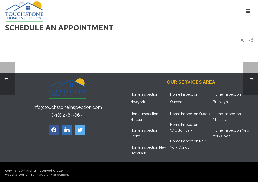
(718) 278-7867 (67, 115)
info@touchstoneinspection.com (67, 107)
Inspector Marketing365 (53, 174)
